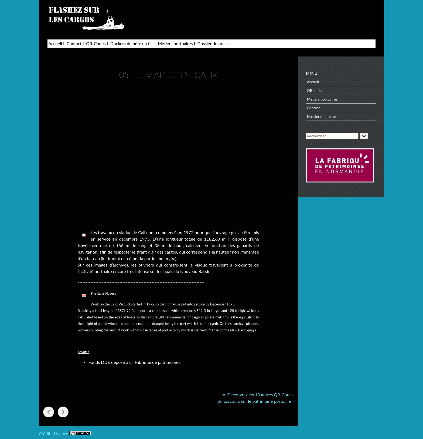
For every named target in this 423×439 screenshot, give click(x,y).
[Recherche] (332, 136)
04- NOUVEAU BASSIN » (63, 412)
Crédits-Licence (65, 433)
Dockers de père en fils (131, 43)
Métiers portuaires (175, 43)
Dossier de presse (214, 43)
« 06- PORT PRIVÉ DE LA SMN (48, 412)
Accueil (55, 43)
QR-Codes (96, 43)
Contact (74, 43)
